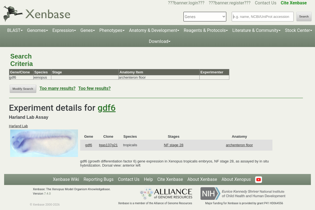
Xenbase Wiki (66, 179)
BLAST (13, 30)
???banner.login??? (186, 2)
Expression (63, 30)
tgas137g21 (108, 145)
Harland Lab (18, 126)
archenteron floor (239, 145)
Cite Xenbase (170, 179)
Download (158, 41)
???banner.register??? (229, 2)
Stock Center (297, 30)
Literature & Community (255, 30)
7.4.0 (47, 193)
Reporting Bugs (98, 179)
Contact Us (266, 2)
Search (304, 16)
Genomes (36, 30)
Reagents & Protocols (205, 30)
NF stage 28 (173, 145)
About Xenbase (202, 179)
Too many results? (58, 88)
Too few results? (94, 88)
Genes (86, 30)
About (236, 179)
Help (148, 179)
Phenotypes (110, 30)
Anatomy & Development (153, 30)
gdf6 (106, 108)
